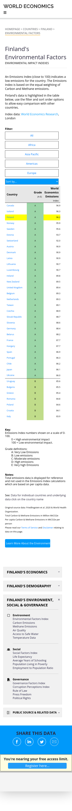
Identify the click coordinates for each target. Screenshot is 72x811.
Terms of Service (29, 527)
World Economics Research (39, 114)
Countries (30, 29)
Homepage (12, 29)
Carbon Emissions (24, 623)
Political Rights (22, 698)
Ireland (10, 275)
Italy (9, 416)
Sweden (10, 229)
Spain (9, 352)
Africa (31, 145)
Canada (10, 205)
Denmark (11, 252)
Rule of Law (20, 691)
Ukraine (10, 375)
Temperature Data (24, 637)
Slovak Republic (14, 316)
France (10, 340)
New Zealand (13, 281)
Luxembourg (13, 270)
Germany (11, 328)
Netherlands (13, 299)
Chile (9, 363)
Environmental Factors (22, 33)
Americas (32, 163)
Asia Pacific (32, 154)
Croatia (10, 410)
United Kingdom (14, 287)
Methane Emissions (25, 626)
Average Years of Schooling (29, 660)
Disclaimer (48, 527)
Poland (10, 404)
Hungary (11, 346)
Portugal (11, 357)
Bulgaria (11, 387)
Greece (10, 393)
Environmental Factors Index (30, 619)
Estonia (10, 234)
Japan (9, 369)
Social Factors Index (25, 653)
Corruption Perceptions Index (31, 687)
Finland (46, 29)
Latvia (9, 258)
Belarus (10, 334)
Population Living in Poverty (30, 664)
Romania (11, 398)
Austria (10, 246)
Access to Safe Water (26, 634)
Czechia (10, 311)
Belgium (11, 293)
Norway (10, 223)
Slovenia (11, 322)
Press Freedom (22, 694)
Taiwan (10, 305)
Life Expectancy (22, 657)
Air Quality (19, 630)
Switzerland (12, 240)
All (31, 135)
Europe (31, 173)
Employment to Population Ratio (33, 668)
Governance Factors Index (29, 683)
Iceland (10, 211)
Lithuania (11, 264)
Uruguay (11, 381)
